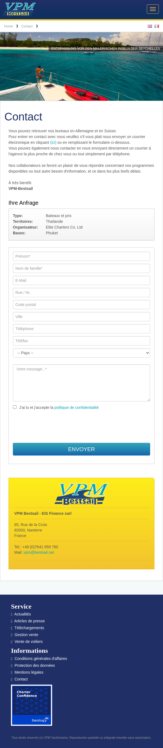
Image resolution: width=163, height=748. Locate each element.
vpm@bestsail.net (38, 552)
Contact (27, 26)
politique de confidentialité (76, 407)
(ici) (53, 142)
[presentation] (81, 426)
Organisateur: (25, 227)
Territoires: (23, 221)
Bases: (19, 233)
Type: (18, 215)
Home (8, 26)
